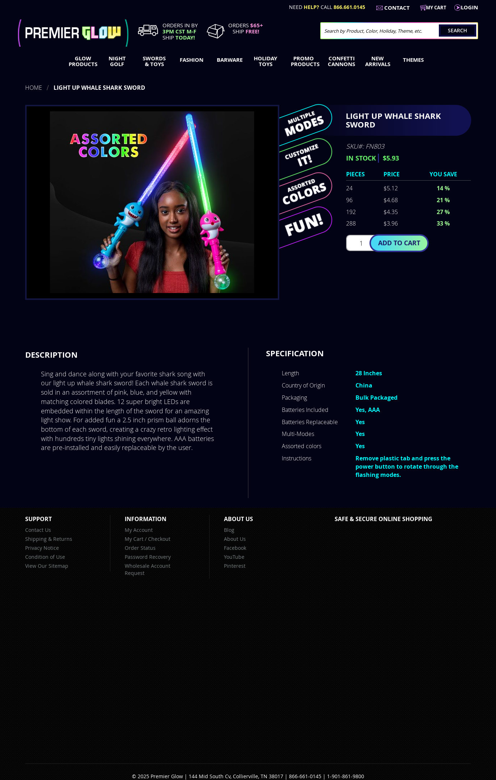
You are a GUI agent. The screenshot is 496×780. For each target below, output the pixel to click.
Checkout (159, 538)
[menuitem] (81, 61)
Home (33, 88)
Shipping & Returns (48, 538)
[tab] (51, 355)
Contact (397, 7)
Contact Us (38, 529)
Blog (229, 529)
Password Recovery (148, 556)
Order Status (140, 547)
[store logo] (73, 33)
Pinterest (234, 565)
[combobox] (399, 30)
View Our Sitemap (46, 565)
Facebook (235, 547)
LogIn (469, 7)
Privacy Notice (42, 547)
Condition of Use (45, 556)
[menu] (248, 62)
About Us (235, 538)
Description (51, 354)
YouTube (234, 556)
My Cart (134, 538)
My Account (139, 529)
